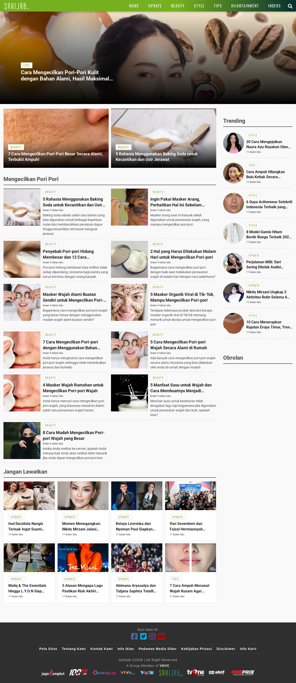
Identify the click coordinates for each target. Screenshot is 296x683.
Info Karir (248, 649)
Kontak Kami (101, 649)
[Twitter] (143, 636)
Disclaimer (226, 649)
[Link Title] (16, 6)
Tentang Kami (74, 649)
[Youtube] (161, 636)
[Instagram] (152, 636)
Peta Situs (48, 649)
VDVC (165, 666)
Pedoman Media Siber (157, 649)
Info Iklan (125, 649)
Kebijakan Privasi (196, 649)
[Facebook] (134, 636)
